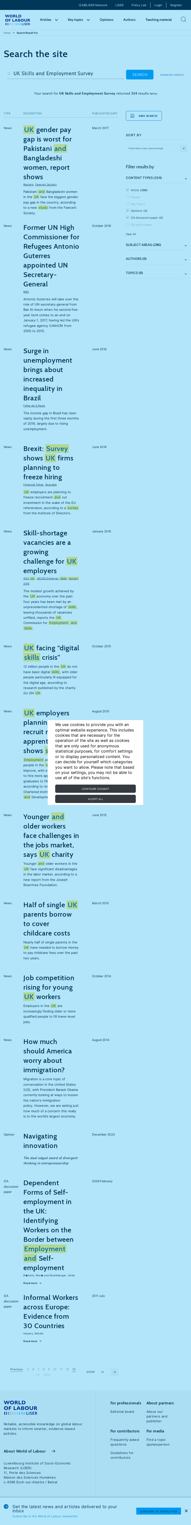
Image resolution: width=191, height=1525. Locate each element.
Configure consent (95, 788)
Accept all (95, 798)
